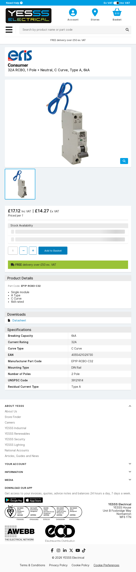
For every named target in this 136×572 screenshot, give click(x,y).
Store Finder (13, 417)
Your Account (68, 464)
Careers (10, 422)
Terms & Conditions (32, 565)
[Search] (127, 30)
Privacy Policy (58, 565)
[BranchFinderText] (95, 14)
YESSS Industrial (15, 428)
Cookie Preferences (106, 565)
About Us (11, 411)
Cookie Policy (80, 565)
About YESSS (68, 405)
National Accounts (17, 450)
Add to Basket (53, 250)
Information (68, 471)
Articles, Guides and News (22, 456)
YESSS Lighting (15, 444)
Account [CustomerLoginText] (73, 19)
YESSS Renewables (17, 433)
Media (68, 479)
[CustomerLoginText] (73, 11)
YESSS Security (15, 439)
